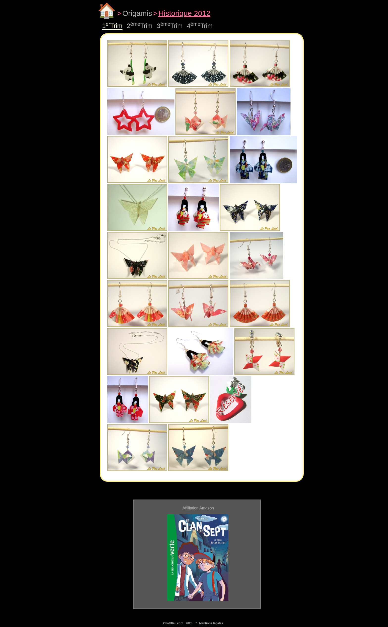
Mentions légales (211, 623)
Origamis (137, 13)
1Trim (112, 25)
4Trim (200, 25)
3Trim (170, 25)
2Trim (140, 25)
